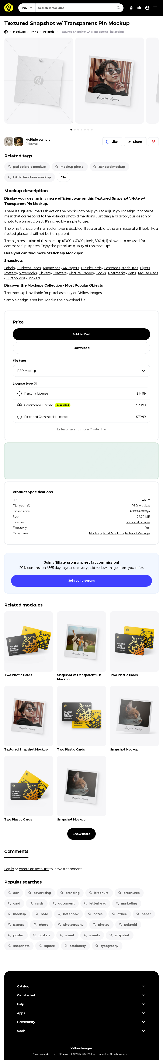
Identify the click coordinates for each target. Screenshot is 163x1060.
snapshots (18, 946)
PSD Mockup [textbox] (26, 371)
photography (70, 925)
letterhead (95, 903)
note (41, 914)
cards (36, 903)
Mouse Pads (148, 273)
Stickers (34, 278)
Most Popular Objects (84, 285)
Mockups (95, 533)
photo (40, 925)
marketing (126, 903)
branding (69, 893)
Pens (132, 273)
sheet (67, 935)
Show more (81, 834)
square (47, 946)
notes (95, 914)
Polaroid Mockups (137, 533)
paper (143, 914)
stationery (75, 946)
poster (16, 935)
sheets (92, 935)
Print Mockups (113, 533)
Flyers (145, 268)
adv (13, 893)
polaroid (128, 925)
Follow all (31, 144)
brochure (99, 893)
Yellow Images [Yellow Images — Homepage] (81, 1048)
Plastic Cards (91, 268)
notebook (68, 914)
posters (41, 935)
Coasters (59, 273)
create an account (34, 869)
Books (101, 273)
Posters (10, 273)
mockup (17, 914)
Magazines (51, 268)
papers (16, 925)
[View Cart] (131, 7)
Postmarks (116, 273)
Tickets (44, 273)
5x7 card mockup (109, 167)
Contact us (98, 429)
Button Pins (15, 278)
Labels (9, 268)
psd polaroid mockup (27, 167)
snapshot (119, 935)
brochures (128, 893)
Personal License (138, 522)
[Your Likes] (139, 7)
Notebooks (28, 273)
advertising (39, 893)
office (119, 914)
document (63, 903)
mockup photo (69, 167)
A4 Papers (70, 268)
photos (101, 925)
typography (106, 946)
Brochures (129, 268)
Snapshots (13, 261)
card (14, 903)
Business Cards (29, 268)
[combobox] (79, 8)
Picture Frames (81, 273)
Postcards (112, 268)
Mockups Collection (45, 285)
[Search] (118, 7)
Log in (9, 869)
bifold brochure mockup (29, 177)
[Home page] (6, 32)
